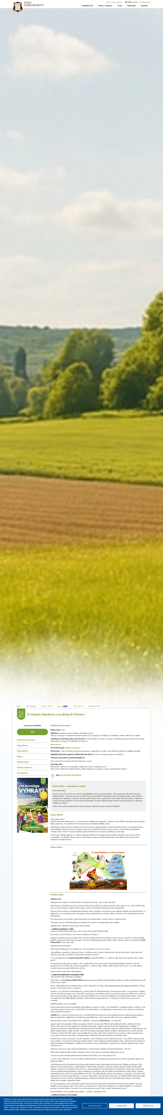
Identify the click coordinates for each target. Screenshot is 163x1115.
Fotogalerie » (23, 773)
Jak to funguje (31, 706)
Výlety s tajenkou (105, 6)
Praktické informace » (26, 740)
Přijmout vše (148, 1106)
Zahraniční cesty (94, 706)
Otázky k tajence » (25, 767)
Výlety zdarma (78, 706)
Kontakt (144, 6)
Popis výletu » (22, 745)
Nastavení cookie (94, 1106)
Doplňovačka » (23, 762)
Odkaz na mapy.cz (72, 748)
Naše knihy (131, 6)
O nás (119, 6)
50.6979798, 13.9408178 (70, 775)
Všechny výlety (46, 706)
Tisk (32, 732)
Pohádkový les (87, 6)
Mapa (18, 706)
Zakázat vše (121, 1106)
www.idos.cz (56, 744)
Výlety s (62, 706)
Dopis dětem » (23, 751)
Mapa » (20, 756)
